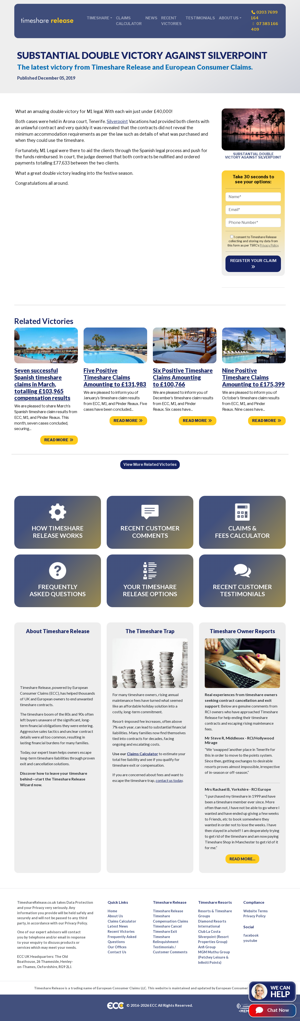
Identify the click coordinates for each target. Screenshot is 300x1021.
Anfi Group (206, 947)
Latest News (118, 926)
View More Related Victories (150, 464)
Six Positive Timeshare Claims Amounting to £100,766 (183, 377)
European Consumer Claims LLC (121, 988)
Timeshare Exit (165, 931)
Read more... (242, 859)
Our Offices (117, 947)
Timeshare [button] (98, 18)
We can (283, 992)
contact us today (169, 780)
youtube (250, 941)
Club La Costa (209, 931)
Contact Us (117, 952)
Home (112, 911)
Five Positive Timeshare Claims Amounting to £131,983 (115, 377)
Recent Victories (171, 21)
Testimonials (200, 18)
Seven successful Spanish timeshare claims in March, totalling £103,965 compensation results (42, 384)
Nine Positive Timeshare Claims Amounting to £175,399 (253, 377)
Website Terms (255, 911)
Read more (59, 440)
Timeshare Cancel (167, 926)
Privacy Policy (269, 245)
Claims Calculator (129, 21)
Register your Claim (253, 263)
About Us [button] (229, 18)
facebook (251, 935)
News (151, 18)
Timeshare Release (168, 911)
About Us (115, 916)
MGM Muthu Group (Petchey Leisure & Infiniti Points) (214, 957)
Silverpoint (117, 121)
